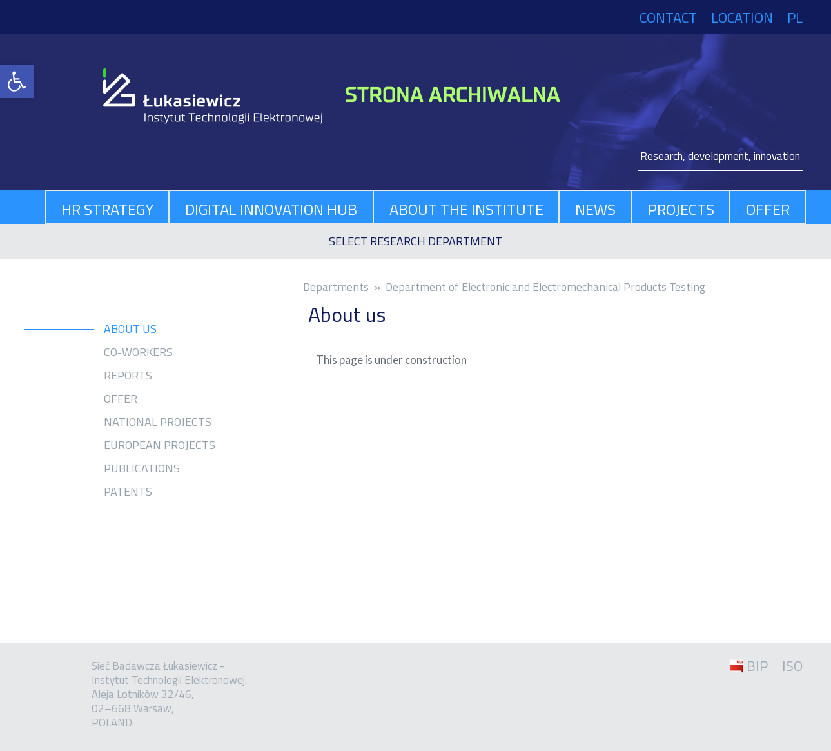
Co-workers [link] (138, 352)
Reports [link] (128, 375)
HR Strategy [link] (107, 209)
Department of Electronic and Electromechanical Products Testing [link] (545, 286)
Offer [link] (768, 209)
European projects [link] (159, 445)
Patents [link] (128, 491)
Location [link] (742, 17)
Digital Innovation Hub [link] (271, 209)
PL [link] (795, 17)
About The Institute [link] (466, 209)
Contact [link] (668, 17)
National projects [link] (157, 422)
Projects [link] (681, 209)
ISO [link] (792, 666)
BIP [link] (757, 666)
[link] (17, 81)
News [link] (595, 209)
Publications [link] (142, 468)
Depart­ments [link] (336, 286)
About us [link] (130, 329)
